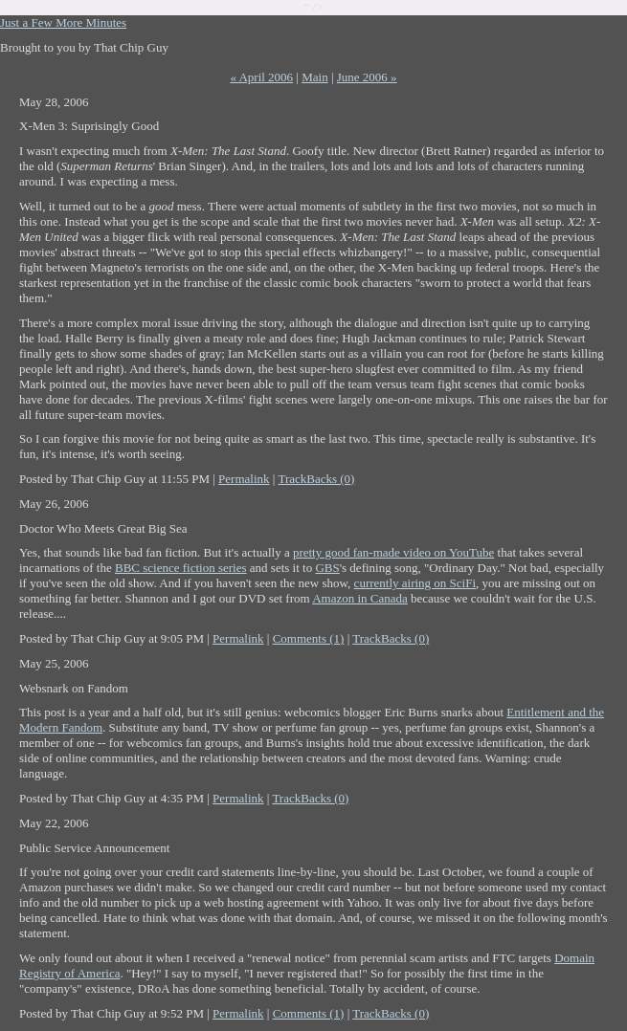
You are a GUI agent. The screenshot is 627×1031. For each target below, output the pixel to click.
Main (314, 77)
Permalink (243, 479)
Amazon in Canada (360, 598)
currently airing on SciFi (415, 583)
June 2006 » (367, 77)
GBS (327, 567)
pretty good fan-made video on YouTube (393, 552)
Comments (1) (309, 638)
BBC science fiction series (181, 567)
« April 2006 (261, 77)
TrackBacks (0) (316, 479)
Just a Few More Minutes (63, 22)
